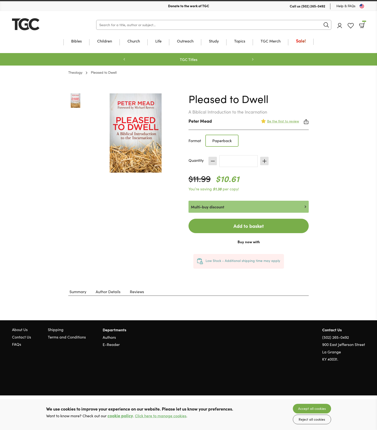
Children (104, 41)
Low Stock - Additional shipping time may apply (243, 260)
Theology (75, 72)
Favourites (351, 26)
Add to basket (248, 226)
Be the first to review (283, 121)
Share (306, 121)
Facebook (354, 382)
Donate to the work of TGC (188, 5)
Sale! (301, 41)
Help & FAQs (345, 6)
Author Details (108, 291)
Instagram (362, 382)
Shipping (55, 329)
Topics (239, 41)
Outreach (185, 41)
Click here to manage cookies (160, 415)
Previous (124, 59)
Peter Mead (200, 121)
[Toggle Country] (362, 6)
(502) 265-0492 (313, 6)
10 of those (42, 24)
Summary (77, 291)
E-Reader (111, 344)
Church (133, 41)
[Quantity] (238, 161)
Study (214, 41)
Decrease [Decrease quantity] (212, 161)
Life (158, 41)
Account (339, 25)
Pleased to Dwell (104, 72)
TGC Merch (271, 41)
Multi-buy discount (207, 206)
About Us (20, 329)
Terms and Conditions (67, 336)
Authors (109, 337)
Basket (363, 24)
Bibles (76, 41)
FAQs (16, 344)
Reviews (137, 291)
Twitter (345, 382)
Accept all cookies (312, 408)
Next (252, 59)
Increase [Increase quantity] (264, 161)
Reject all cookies (312, 419)
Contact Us (21, 336)
